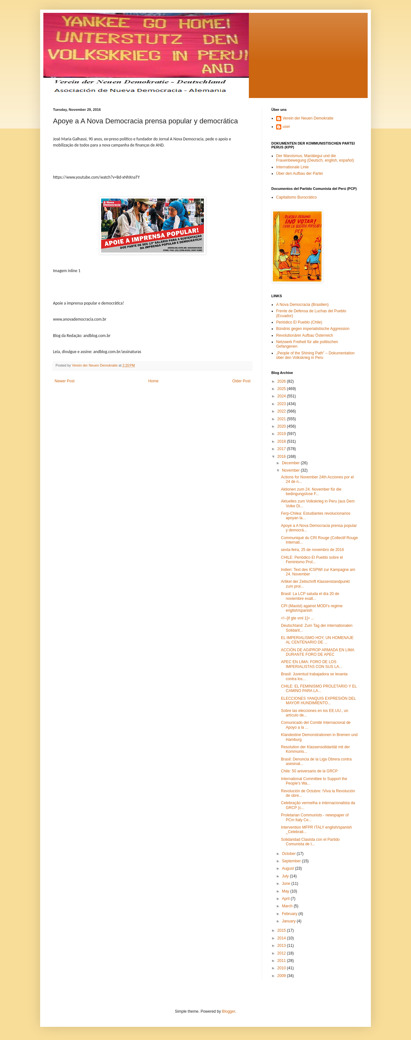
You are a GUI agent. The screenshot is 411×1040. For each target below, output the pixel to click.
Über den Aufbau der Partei (299, 173)
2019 (282, 433)
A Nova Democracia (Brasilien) (302, 304)
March (288, 906)
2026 (282, 381)
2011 (282, 960)
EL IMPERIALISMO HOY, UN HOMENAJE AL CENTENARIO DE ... (317, 640)
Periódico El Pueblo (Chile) (299, 322)
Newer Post (64, 381)
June (286, 883)
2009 (282, 975)
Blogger (228, 1011)
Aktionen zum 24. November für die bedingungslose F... (311, 491)
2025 (282, 389)
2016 (282, 456)
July (286, 876)
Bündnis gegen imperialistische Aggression (312, 328)
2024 (282, 396)
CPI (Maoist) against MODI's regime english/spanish (312, 608)
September (292, 861)
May (286, 891)
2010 (282, 968)
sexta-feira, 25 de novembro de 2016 (312, 549)
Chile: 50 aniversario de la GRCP (309, 771)
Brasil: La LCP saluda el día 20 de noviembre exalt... (310, 595)
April (286, 898)
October (289, 853)
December (291, 463)
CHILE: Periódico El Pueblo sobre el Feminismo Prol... (312, 559)
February (290, 913)
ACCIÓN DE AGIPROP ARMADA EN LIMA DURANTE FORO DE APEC (317, 652)
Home (153, 381)
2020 (282, 426)
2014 (282, 938)
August (288, 868)
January (289, 921)
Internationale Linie (292, 167)
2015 (282, 930)
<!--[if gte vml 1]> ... (297, 618)
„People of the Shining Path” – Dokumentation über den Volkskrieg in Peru (315, 355)
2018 (282, 441)
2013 (282, 945)
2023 (282, 404)
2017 (282, 449)
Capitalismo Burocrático (296, 197)
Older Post (241, 381)
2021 (282, 419)
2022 (282, 411)
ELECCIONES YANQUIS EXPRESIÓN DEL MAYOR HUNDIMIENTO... (318, 700)
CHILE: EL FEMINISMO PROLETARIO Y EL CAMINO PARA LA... (319, 688)
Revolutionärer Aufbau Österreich (304, 335)
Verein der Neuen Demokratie (308, 118)
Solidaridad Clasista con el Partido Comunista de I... (310, 841)
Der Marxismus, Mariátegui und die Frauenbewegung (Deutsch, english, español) (315, 158)
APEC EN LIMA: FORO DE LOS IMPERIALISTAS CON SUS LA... (311, 664)
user (286, 126)
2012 (282, 953)
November (291, 470)
